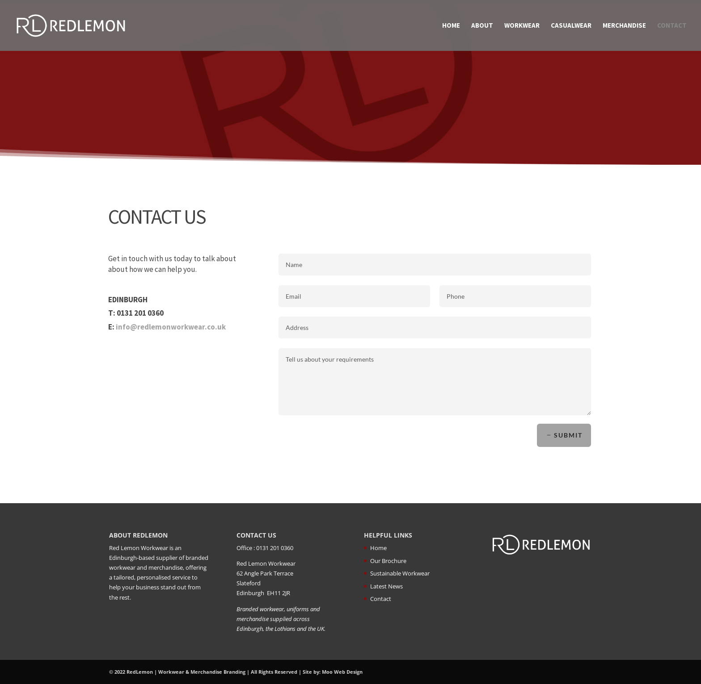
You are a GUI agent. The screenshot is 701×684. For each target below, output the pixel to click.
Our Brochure (388, 561)
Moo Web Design (342, 671)
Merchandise (624, 25)
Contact (672, 25)
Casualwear (571, 25)
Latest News (386, 586)
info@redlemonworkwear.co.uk (171, 327)
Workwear (522, 25)
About (482, 25)
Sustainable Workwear (400, 573)
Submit (567, 435)
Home (451, 25)
